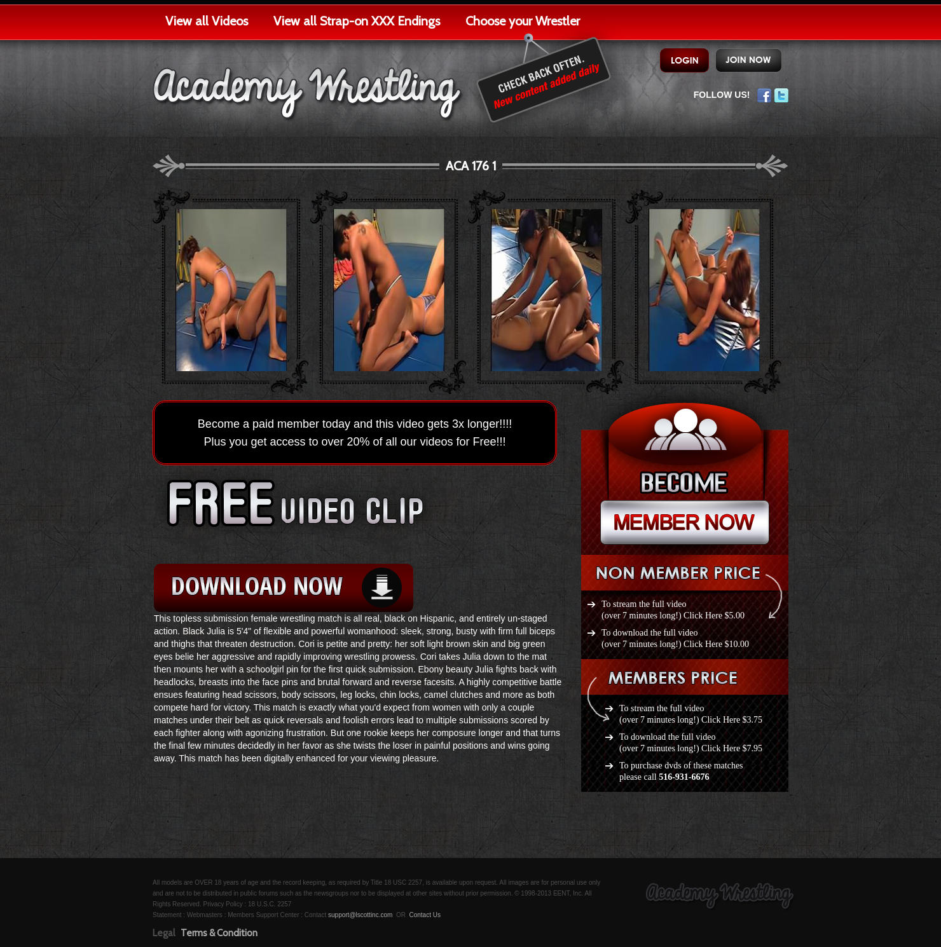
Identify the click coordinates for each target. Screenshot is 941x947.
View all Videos (206, 21)
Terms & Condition (219, 933)
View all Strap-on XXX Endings (356, 21)
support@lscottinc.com (360, 914)
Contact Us (424, 914)
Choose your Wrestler (522, 21)
